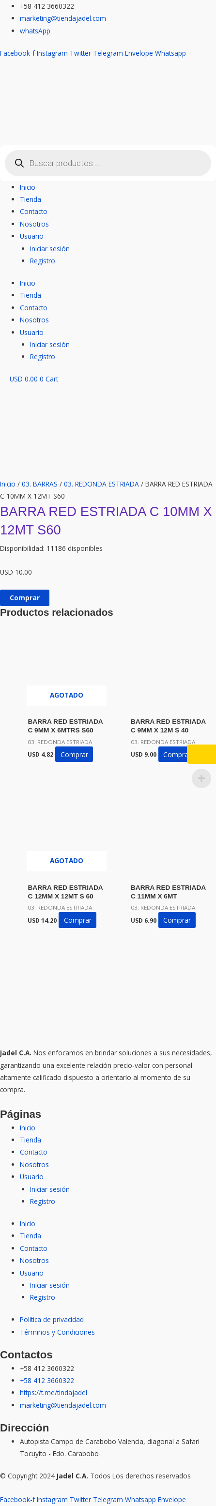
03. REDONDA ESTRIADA (101, 483)
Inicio (27, 187)
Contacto (33, 211)
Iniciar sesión (50, 248)
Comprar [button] (177, 754)
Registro (42, 260)
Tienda (30, 199)
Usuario (32, 236)
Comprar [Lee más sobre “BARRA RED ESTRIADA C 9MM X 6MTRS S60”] (74, 754)
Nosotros (34, 223)
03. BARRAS (40, 483)
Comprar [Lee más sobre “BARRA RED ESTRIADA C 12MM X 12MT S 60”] (78, 920)
